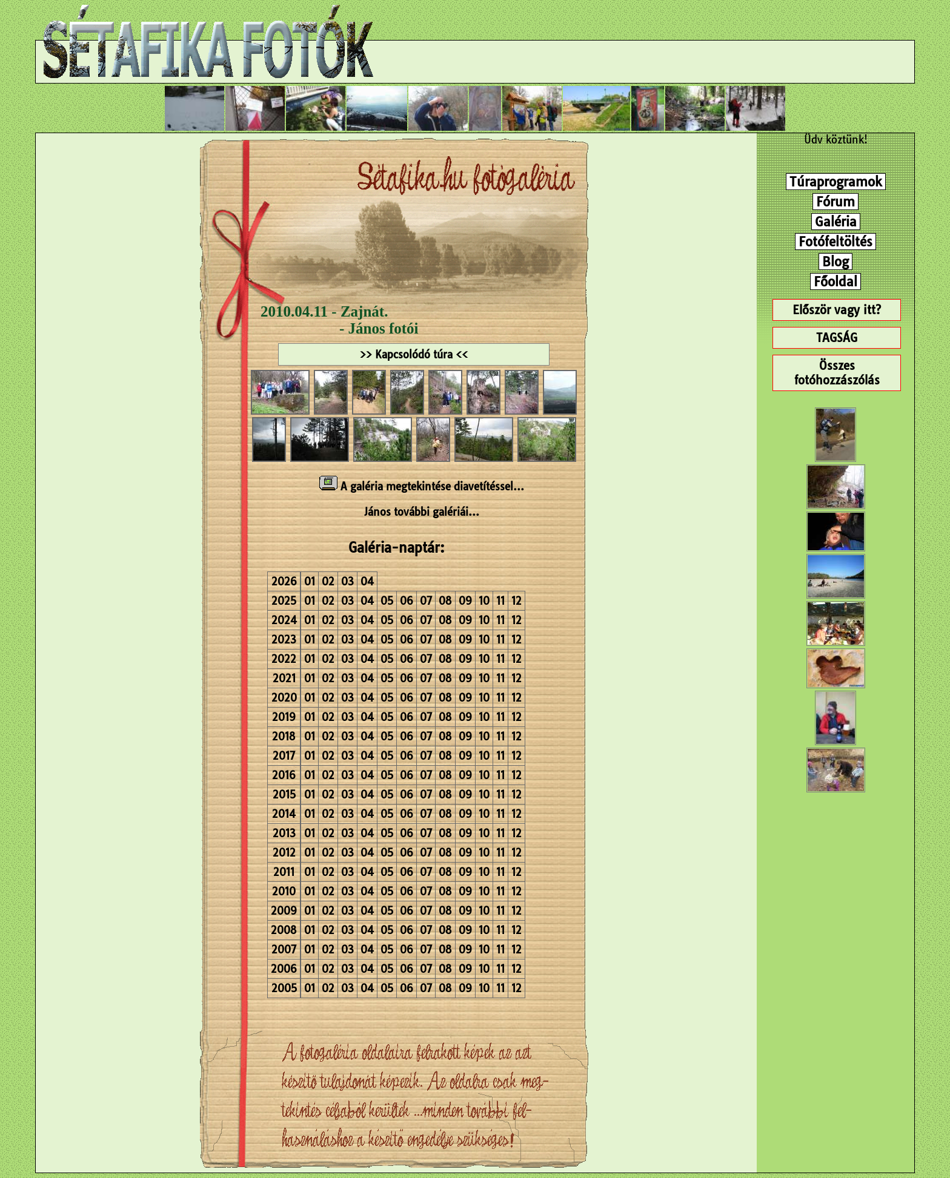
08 (445, 600)
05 (386, 600)
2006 (284, 968)
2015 (284, 794)
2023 (283, 639)
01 (309, 581)
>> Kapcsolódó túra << (414, 354)
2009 (284, 910)
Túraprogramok (835, 181)
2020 (284, 697)
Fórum (835, 201)
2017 (284, 755)
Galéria (836, 221)
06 (406, 600)
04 (367, 581)
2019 (284, 717)
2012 (284, 852)
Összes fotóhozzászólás (837, 372)
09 (465, 600)
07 (426, 600)
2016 (284, 775)
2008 (284, 930)
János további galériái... (421, 511)
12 (516, 600)
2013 (284, 833)
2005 (284, 988)
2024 (284, 620)
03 (347, 581)
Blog (835, 261)
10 (484, 600)
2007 (283, 949)
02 (328, 581)
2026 (284, 581)
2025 (283, 600)
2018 (284, 736)
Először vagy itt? (836, 310)
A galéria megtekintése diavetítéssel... (421, 486)
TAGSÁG (836, 338)
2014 (284, 814)
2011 (283, 872)
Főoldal (835, 281)
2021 (284, 678)
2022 (283, 659)
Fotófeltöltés (835, 241)
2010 (284, 891)
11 (500, 600)
